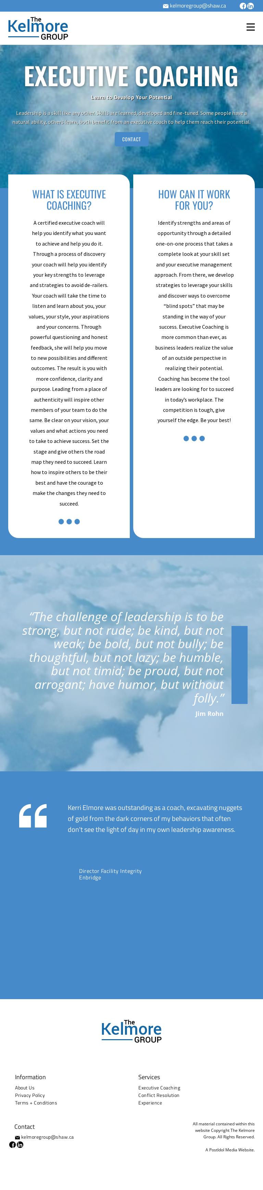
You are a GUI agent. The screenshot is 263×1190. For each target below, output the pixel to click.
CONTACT (131, 139)
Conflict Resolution (159, 1095)
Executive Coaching (159, 1087)
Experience (150, 1102)
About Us (25, 1087)
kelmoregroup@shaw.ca (198, 5)
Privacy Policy (30, 1095)
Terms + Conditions (36, 1102)
